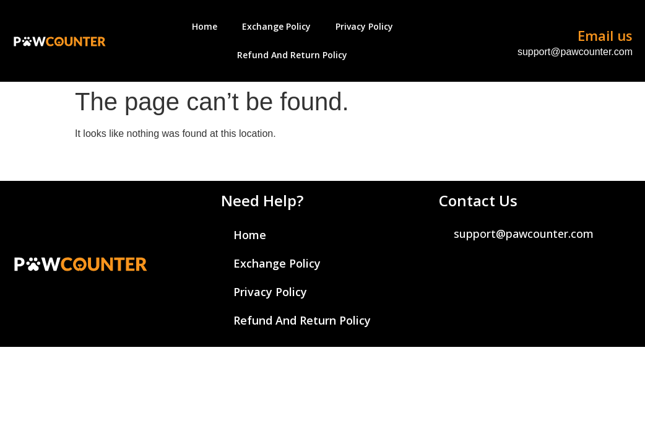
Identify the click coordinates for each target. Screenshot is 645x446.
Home (204, 26)
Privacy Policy (364, 26)
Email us (605, 35)
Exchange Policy (276, 26)
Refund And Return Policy (292, 55)
